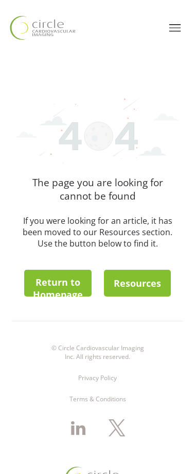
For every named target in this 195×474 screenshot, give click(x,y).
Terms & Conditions (97, 354)
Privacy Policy (97, 333)
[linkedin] (78, 385)
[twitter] (117, 385)
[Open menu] (175, 18)
